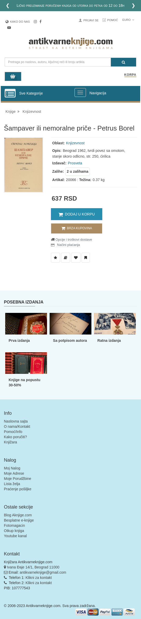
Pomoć (112, 20)
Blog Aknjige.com (18, 515)
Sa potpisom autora (70, 340)
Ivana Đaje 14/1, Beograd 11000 (33, 567)
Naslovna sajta (16, 421)
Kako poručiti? (15, 437)
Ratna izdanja (109, 340)
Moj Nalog (12, 468)
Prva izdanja (19, 340)
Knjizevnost (32, 111)
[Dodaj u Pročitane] (86, 258)
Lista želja (12, 484)
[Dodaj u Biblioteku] (65, 258)
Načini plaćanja (68, 245)
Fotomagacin (14, 525)
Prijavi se (90, 20)
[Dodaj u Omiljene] (75, 258)
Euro (128, 19)
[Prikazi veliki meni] (80, 92)
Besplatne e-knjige (19, 520)
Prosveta (75, 163)
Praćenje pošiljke (17, 489)
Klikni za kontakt (38, 577)
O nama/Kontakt (17, 426)
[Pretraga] (123, 62)
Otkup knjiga (14, 531)
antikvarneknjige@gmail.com (43, 572)
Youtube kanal (15, 536)
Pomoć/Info (13, 432)
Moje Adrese (14, 473)
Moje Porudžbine (17, 478)
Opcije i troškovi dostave (73, 240)
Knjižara (10, 442)
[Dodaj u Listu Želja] (55, 258)
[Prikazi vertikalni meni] (10, 93)
